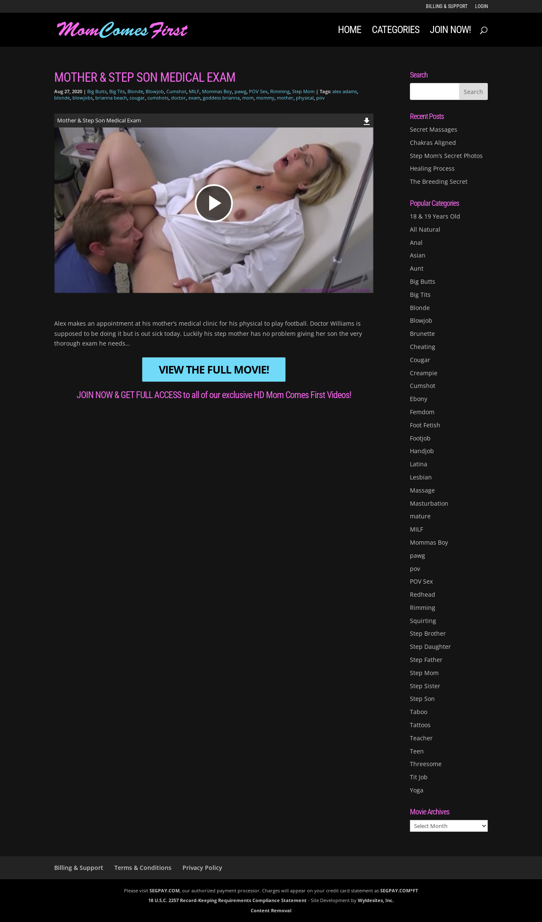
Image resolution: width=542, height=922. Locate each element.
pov (320, 97)
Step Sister (425, 686)
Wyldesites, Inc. (376, 900)
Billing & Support (446, 6)
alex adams (344, 91)
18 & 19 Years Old (435, 216)
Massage (422, 490)
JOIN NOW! (450, 31)
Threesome (426, 764)
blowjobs (82, 97)
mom (248, 97)
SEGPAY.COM (164, 890)
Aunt (416, 268)
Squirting (423, 621)
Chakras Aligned (433, 142)
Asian (418, 255)
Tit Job (419, 777)
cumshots (158, 97)
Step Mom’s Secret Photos (446, 156)
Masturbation (429, 503)
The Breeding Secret (438, 181)
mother (285, 97)
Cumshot (176, 91)
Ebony (418, 399)
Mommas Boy (217, 91)
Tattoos (420, 725)
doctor (178, 97)
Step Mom (303, 91)
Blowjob (155, 91)
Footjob (420, 438)
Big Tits (117, 91)
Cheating (422, 347)
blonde (62, 97)
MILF (194, 91)
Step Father (426, 660)
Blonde (135, 91)
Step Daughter (430, 646)
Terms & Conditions (142, 868)
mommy (265, 97)
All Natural (425, 229)
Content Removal (271, 910)
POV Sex (258, 91)
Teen (417, 751)
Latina (418, 464)
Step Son (422, 699)
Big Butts (97, 91)
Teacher (421, 738)
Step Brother (428, 633)
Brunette (422, 333)
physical (305, 97)
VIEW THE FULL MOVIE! (214, 370)
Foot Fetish (425, 425)
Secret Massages (433, 129)
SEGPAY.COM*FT (399, 890)
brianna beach (111, 97)
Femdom (422, 412)
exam (194, 97)
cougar (137, 97)
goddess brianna (221, 97)
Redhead (422, 594)
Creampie (423, 373)
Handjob (422, 451)
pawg (240, 91)
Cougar (420, 360)
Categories (395, 31)
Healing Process (432, 168)
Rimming (280, 91)
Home (349, 31)
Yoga (416, 790)
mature (420, 516)
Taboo (418, 712)
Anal (416, 242)
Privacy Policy (202, 868)
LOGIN (481, 6)
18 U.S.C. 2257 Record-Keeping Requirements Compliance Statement (227, 900)
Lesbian (421, 477)
